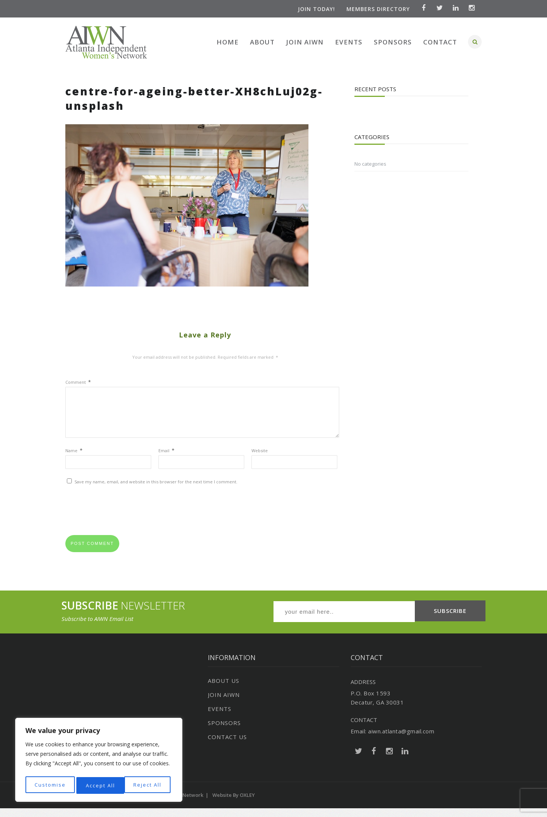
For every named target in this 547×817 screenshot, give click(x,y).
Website (259, 459)
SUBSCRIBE (450, 620)
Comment (78, 382)
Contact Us (227, 745)
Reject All (99, 785)
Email (166, 459)
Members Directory (375, 9)
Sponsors (393, 42)
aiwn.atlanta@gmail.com (401, 740)
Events (348, 42)
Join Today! (313, 9)
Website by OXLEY (233, 803)
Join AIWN (305, 42)
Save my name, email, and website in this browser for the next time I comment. (155, 491)
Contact (440, 42)
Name (73, 459)
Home (228, 42)
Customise (49, 785)
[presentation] (123, 522)
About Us (223, 689)
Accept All (148, 785)
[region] (98, 761)
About (262, 42)
